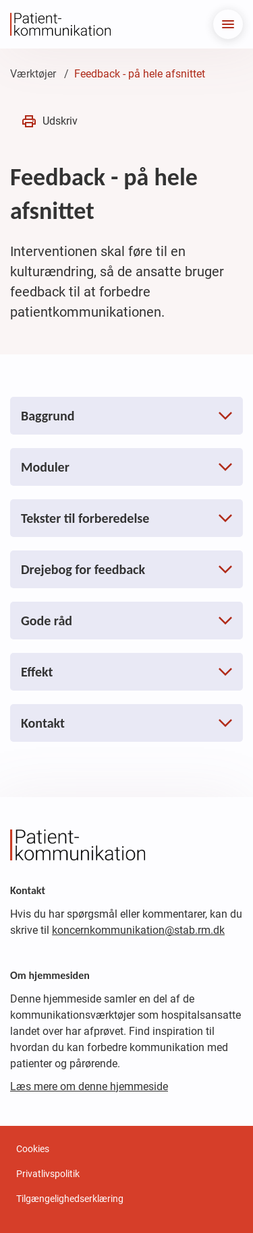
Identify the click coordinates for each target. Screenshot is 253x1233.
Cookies (32, 1148)
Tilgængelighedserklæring (69, 1198)
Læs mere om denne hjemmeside (89, 1086)
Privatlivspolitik (48, 1173)
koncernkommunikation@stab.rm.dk (138, 930)
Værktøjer (33, 73)
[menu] (228, 24)
